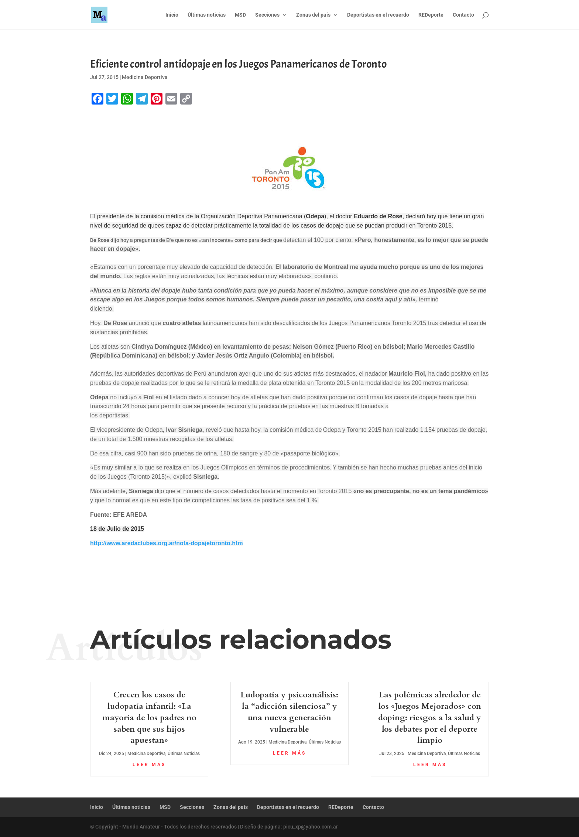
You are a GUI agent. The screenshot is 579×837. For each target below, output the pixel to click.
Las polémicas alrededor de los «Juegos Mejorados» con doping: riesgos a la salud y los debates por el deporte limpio (429, 717)
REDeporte (430, 15)
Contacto (463, 15)
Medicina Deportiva (145, 77)
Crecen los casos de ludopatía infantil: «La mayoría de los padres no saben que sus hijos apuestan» (149, 717)
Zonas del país (313, 15)
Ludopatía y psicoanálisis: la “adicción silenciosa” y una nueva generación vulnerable (289, 711)
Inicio (171, 15)
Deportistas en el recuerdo (378, 15)
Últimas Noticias (184, 753)
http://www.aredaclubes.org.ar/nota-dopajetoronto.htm (166, 543)
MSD (240, 15)
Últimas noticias (207, 15)
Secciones (267, 15)
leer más (149, 764)
